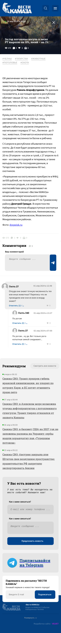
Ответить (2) (15, 306)
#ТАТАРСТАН (21, 58)
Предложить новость (32, 541)
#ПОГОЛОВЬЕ (9, 62)
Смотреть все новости (45, 366)
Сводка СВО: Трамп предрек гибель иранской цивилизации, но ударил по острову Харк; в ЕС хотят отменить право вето (28, 385)
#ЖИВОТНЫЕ (38, 58)
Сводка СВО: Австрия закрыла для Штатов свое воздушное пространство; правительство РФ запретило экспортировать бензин (28, 461)
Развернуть (30, 617)
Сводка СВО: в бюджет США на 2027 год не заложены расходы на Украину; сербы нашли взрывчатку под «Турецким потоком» (30, 435)
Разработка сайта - (46, 624)
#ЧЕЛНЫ (7, 58)
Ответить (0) (18, 323)
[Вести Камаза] (17, 8)
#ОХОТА (24, 62)
